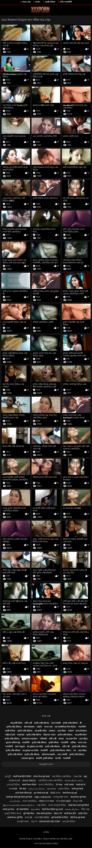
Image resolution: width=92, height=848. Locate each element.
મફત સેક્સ (35, 809)
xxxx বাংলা (55, 793)
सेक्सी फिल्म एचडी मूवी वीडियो (78, 805)
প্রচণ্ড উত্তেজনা (81, 731)
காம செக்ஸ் (15, 801)
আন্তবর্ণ (71, 731)
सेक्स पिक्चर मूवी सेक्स (78, 797)
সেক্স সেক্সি (77, 776)
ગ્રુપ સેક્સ (51, 789)
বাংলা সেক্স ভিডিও (29, 801)
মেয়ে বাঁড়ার (61, 731)
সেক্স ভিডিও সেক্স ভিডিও (61, 776)
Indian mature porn (49, 821)
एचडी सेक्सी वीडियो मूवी (23, 793)
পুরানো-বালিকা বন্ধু (13, 742)
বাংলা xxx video (63, 801)
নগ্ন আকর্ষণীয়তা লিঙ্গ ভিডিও (65, 727)
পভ (74, 750)
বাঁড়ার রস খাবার (49, 735)
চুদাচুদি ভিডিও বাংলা (13, 813)
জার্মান (37, 2)
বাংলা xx (28, 817)
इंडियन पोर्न (58, 813)
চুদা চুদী (8, 776)
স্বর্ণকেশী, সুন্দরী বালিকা (44, 758)
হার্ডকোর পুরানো (27, 758)
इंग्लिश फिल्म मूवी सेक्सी (41, 776)
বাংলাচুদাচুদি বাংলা (60, 797)
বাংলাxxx (13, 789)
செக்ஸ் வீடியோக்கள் (74, 780)
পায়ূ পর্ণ (34, 821)
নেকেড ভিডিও (63, 789)
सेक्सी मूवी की (80, 784)
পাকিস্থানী (43, 739)
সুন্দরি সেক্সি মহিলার (41, 723)
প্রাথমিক (46, 832)
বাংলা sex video (41, 817)
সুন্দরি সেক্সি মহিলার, (13, 727)
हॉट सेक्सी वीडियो (22, 809)
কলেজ (61, 739)
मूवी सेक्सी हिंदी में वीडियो (59, 817)
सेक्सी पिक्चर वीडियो (29, 784)
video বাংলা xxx (46, 801)
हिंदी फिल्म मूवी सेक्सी (77, 817)
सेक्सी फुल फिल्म (8, 809)
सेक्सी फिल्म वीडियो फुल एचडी (52, 809)
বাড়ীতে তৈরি (10, 735)
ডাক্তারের (20, 735)
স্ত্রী (81, 723)
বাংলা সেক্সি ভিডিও (45, 784)
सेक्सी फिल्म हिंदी (70, 813)
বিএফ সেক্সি (77, 801)
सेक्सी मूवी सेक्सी (77, 789)
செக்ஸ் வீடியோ (72, 809)
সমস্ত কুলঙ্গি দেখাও (46, 764)
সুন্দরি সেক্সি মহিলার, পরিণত (60, 750)
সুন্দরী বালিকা (50, 2)
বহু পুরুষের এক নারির (35, 746)
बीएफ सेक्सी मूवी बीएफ (44, 813)
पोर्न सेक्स (59, 784)
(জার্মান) (52, 731)
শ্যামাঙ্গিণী (82, 727)
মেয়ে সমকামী (56, 723)
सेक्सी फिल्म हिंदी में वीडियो (22, 776)
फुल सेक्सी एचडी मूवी (41, 793)
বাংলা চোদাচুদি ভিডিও (57, 805)
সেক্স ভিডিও (41, 805)
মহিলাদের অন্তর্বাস (48, 754)
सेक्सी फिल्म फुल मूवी (70, 793)
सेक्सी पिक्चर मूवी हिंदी (14, 817)
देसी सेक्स (22, 789)
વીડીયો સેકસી (14, 780)
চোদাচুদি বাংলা (23, 821)
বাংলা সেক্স (26, 2)
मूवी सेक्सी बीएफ (28, 813)
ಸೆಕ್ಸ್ (85, 776)
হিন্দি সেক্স (85, 809)
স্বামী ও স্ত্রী (28, 723)
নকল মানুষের (20, 746)
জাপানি (58, 758)
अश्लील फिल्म (82, 813)
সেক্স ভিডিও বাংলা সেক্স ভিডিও (50, 780)
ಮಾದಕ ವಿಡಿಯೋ (29, 780)
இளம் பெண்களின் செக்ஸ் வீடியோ (19, 805)
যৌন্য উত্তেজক (29, 727)
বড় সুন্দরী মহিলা (16, 723)
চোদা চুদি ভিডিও (13, 784)
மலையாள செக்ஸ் (36, 789)
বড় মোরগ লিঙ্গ (71, 739)
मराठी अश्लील (69, 784)
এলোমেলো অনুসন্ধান (29, 739)
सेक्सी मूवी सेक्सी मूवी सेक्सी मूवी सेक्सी (19, 797)
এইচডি (39, 727)
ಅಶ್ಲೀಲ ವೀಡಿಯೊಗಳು (42, 797)
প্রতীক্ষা (73, 742)
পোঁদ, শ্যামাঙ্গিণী (66, 2)
